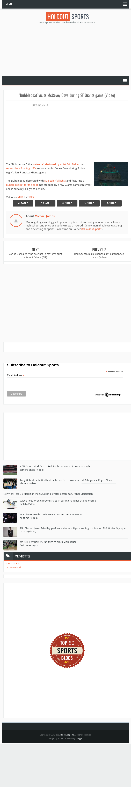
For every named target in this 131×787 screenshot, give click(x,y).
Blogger (79, 738)
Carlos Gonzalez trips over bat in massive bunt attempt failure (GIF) (35, 255)
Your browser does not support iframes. (48, 133)
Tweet (23, 203)
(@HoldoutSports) (91, 229)
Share (45, 203)
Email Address (15, 375)
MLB (20, 197)
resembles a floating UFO (21, 168)
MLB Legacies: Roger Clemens (98, 480)
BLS (31, 197)
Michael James (45, 216)
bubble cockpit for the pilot (22, 184)
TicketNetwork (13, 567)
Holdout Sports (67, 734)
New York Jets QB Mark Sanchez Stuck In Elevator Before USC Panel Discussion (48, 493)
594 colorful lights (55, 180)
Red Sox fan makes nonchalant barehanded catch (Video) (99, 255)
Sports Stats (12, 563)
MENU (8, 4)
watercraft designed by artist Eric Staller (56, 164)
